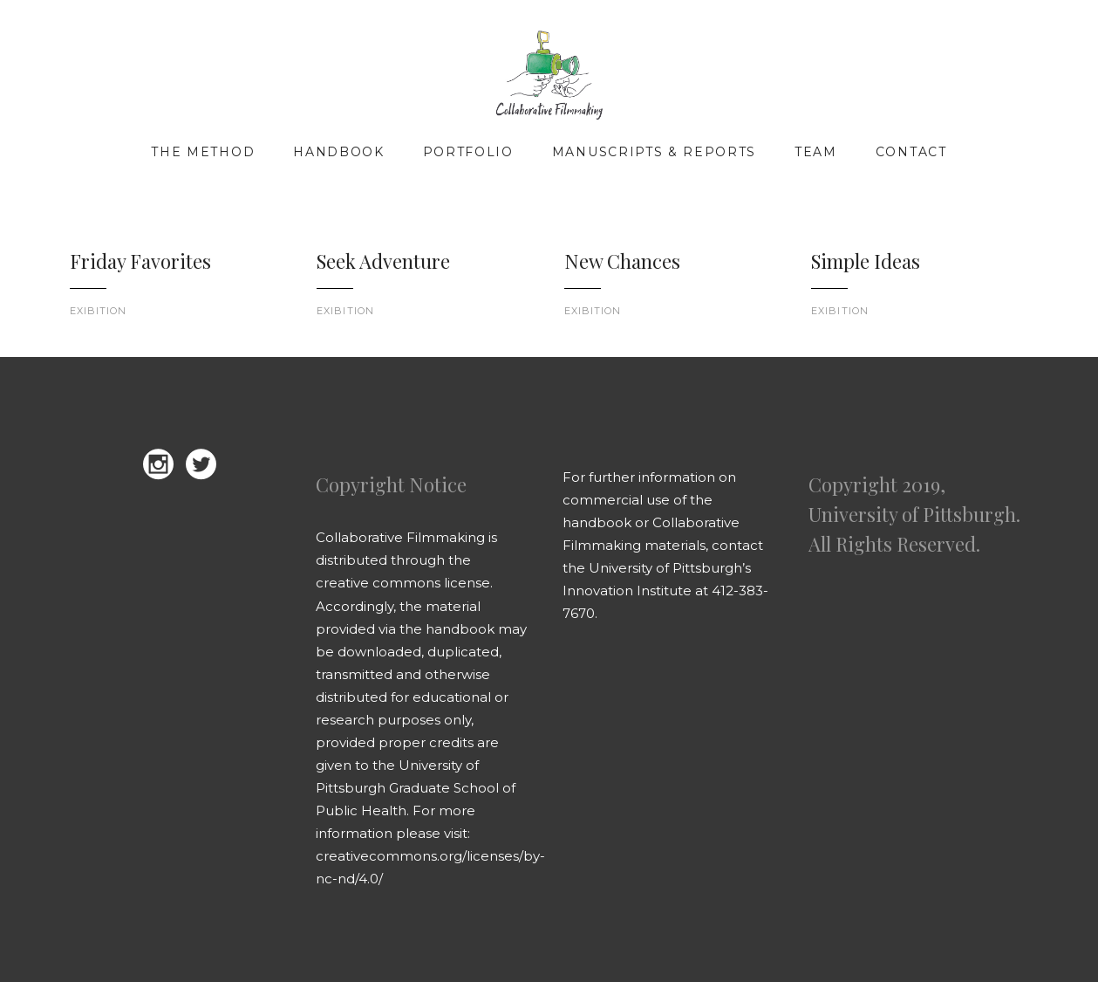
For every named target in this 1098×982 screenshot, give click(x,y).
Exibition (98, 311)
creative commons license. (404, 582)
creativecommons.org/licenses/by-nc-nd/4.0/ (430, 867)
